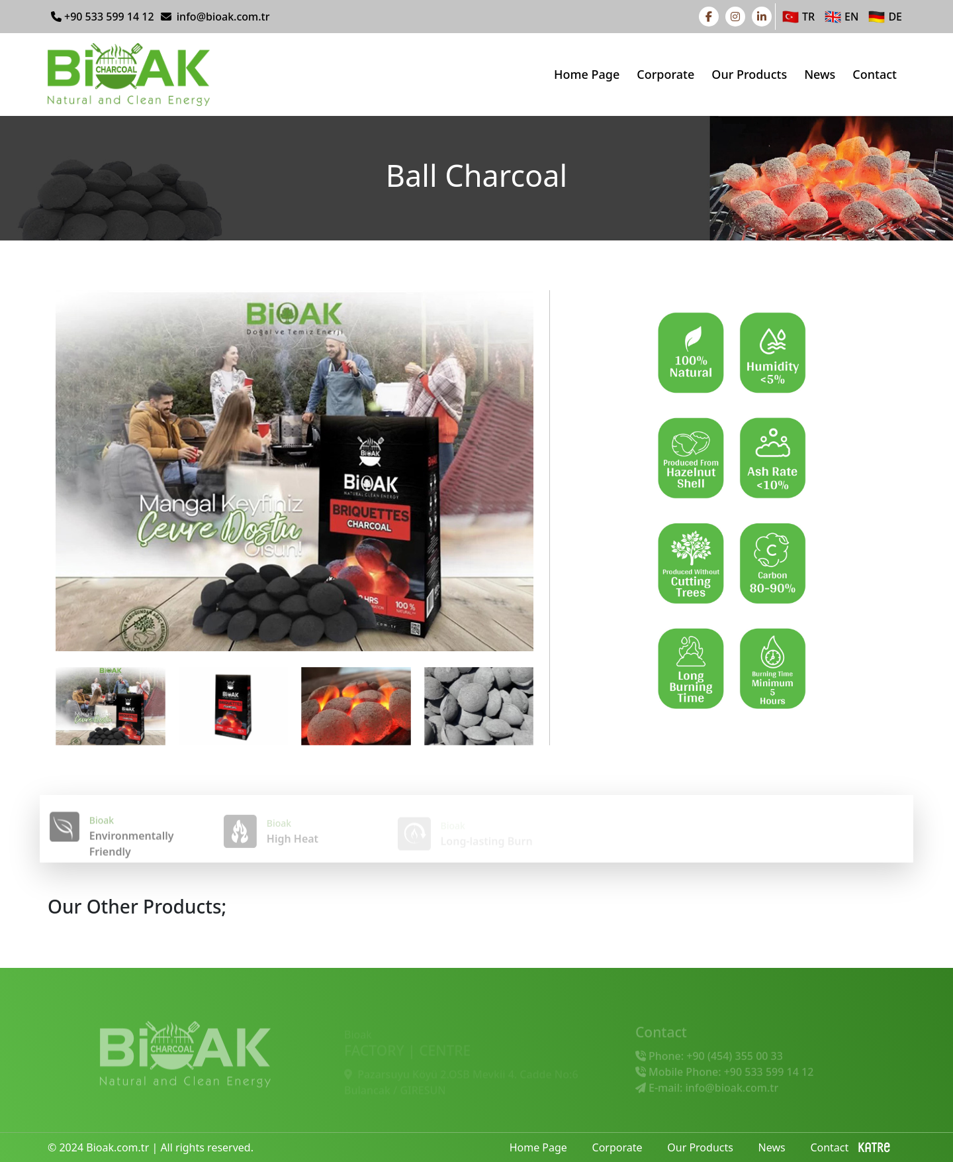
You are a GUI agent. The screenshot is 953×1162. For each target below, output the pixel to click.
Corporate (665, 74)
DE (883, 17)
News (819, 74)
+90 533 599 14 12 (102, 16)
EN (839, 17)
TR (797, 17)
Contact (874, 74)
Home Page (586, 74)
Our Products (749, 74)
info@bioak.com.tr (215, 16)
